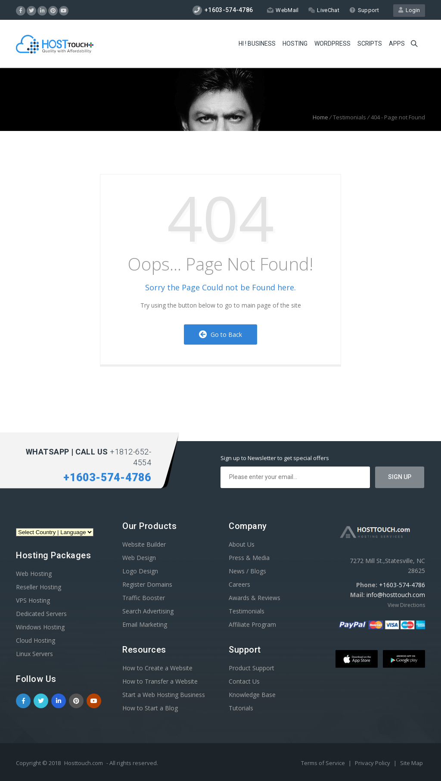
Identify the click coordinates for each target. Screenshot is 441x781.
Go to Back (220, 334)
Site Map (411, 763)
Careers (239, 584)
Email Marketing (144, 624)
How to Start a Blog (150, 708)
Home (320, 117)
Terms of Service (323, 763)
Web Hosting (34, 573)
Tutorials (241, 708)
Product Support (251, 668)
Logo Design (140, 571)
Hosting (295, 43)
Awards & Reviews (254, 598)
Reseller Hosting (38, 587)
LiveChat (323, 10)
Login (409, 10)
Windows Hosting (40, 627)
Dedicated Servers (41, 614)
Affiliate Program (252, 624)
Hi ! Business (257, 43)
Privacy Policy (373, 763)
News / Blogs (247, 571)
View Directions (406, 605)
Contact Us (244, 681)
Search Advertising (148, 611)
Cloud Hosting (35, 640)
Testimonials (246, 611)
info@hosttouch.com (395, 595)
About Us (242, 544)
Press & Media (249, 558)
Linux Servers (34, 654)
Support (364, 10)
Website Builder (144, 544)
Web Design (139, 558)
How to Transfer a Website (160, 681)
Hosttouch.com (83, 763)
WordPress (332, 43)
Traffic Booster (143, 598)
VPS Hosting (33, 600)
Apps (397, 43)
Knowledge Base (252, 695)
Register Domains (147, 584)
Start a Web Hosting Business (163, 695)
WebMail (282, 10)
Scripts (369, 43)
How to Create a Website (157, 668)
